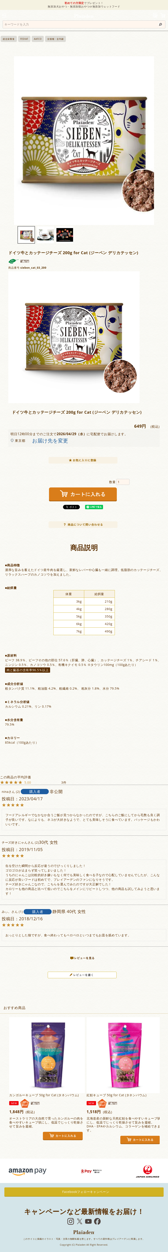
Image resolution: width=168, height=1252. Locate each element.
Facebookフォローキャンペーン (84, 1192)
